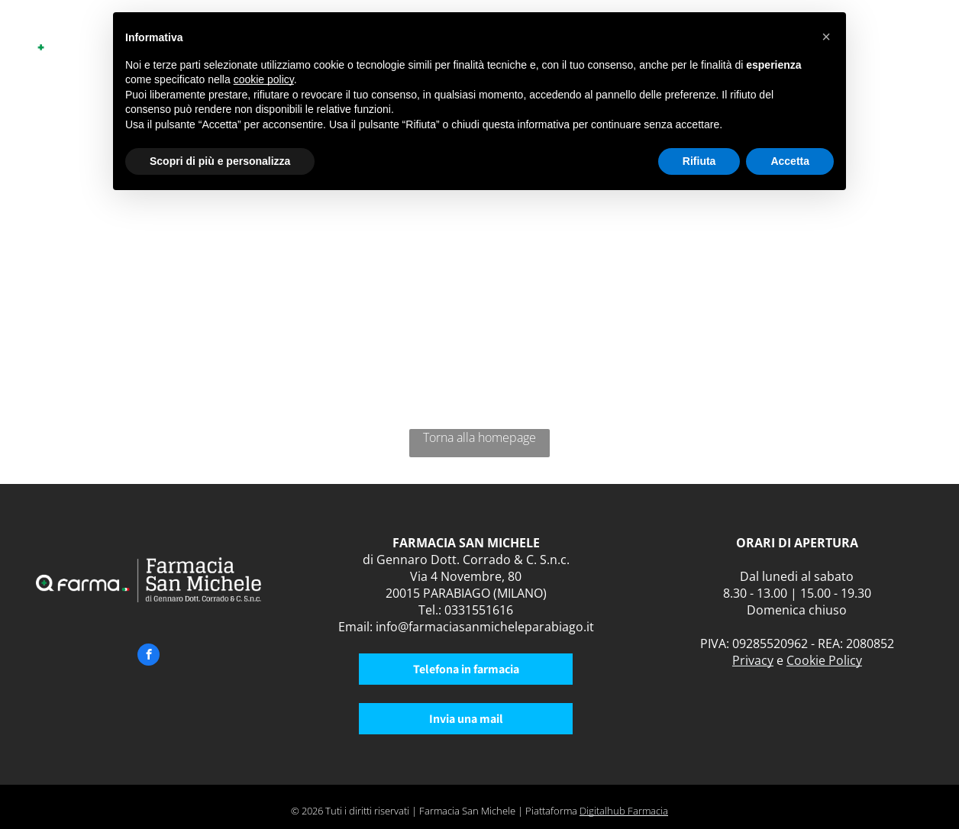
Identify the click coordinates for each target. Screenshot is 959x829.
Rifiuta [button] (699, 161)
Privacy (752, 660)
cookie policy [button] (264, 79)
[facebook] (148, 656)
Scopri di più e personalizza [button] (220, 161)
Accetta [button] (789, 161)
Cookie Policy (824, 660)
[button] (826, 36)
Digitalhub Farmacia (624, 811)
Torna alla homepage (479, 437)
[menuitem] (874, 43)
